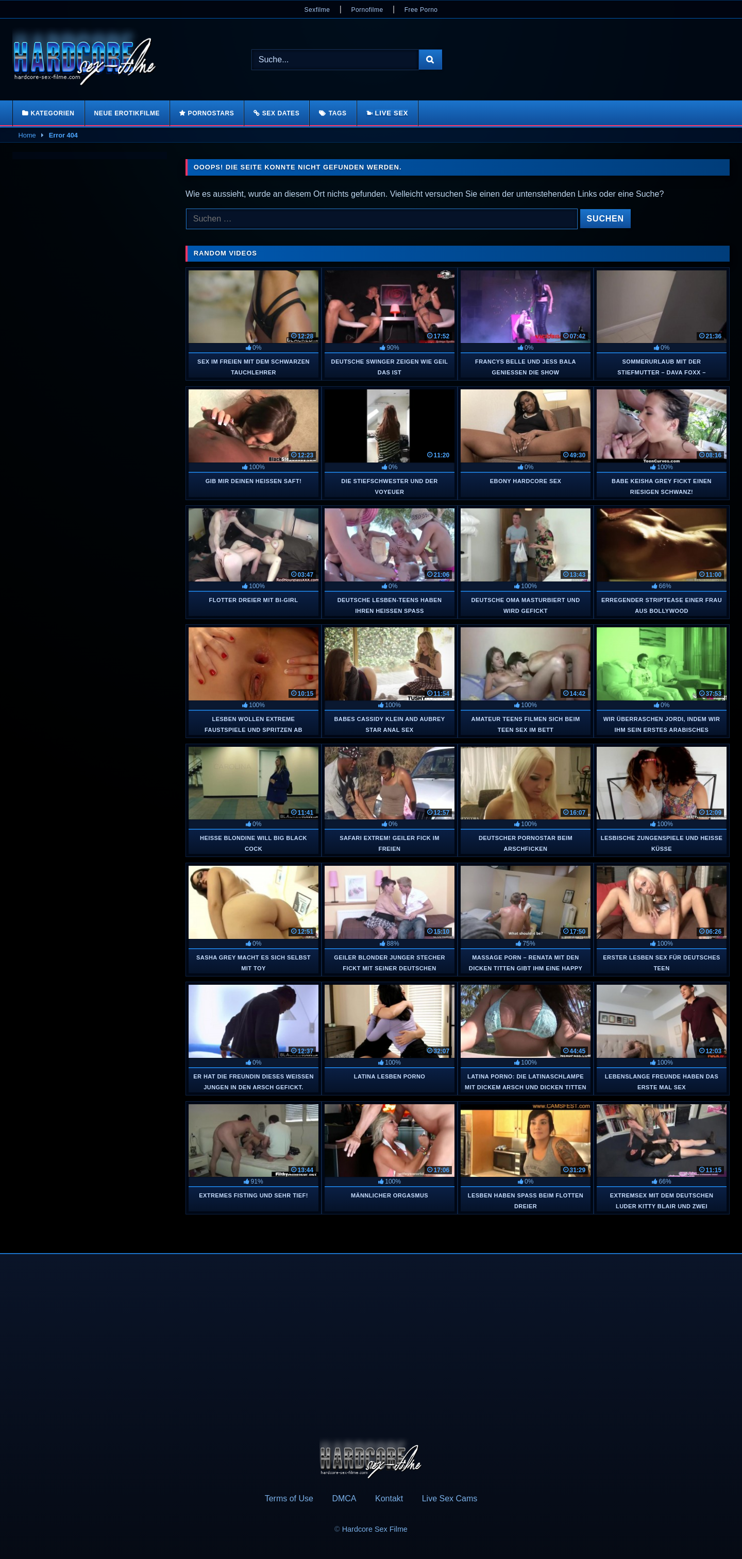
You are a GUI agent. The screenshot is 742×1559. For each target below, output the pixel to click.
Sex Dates (281, 113)
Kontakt (389, 1498)
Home (27, 135)
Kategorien (52, 113)
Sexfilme (317, 9)
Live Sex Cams (450, 1498)
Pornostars (211, 113)
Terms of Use (289, 1498)
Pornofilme (367, 9)
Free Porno (421, 9)
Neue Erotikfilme (127, 113)
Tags (338, 113)
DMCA (344, 1498)
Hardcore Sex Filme (375, 1529)
